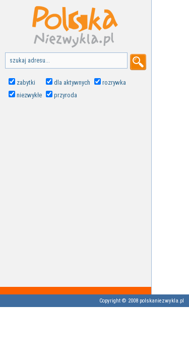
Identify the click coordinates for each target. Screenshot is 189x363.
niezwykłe (29, 95)
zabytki (26, 82)
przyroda (65, 95)
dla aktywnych (72, 82)
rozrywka (114, 82)
